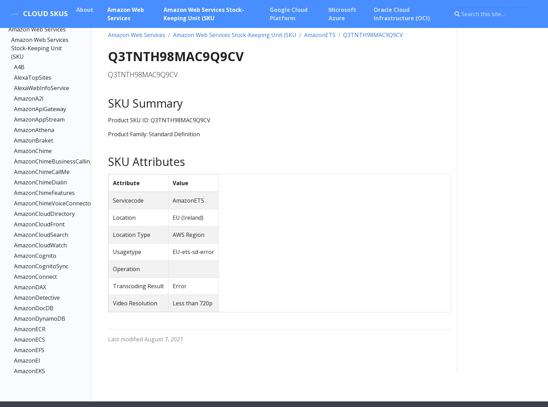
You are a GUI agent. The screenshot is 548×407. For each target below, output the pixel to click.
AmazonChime (33, 151)
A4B (19, 67)
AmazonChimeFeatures (42, 193)
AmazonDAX (30, 287)
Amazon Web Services (37, 29)
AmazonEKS (29, 371)
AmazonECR (29, 329)
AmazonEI (27, 360)
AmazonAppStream (39, 119)
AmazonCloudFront (39, 224)
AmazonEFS (29, 350)
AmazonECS (29, 339)
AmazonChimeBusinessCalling (42, 161)
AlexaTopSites (32, 77)
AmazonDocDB (33, 308)
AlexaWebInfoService (41, 88)
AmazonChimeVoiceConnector (42, 203)
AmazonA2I (29, 98)
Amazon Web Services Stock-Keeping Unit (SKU (39, 48)
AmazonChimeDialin (40, 182)
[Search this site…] (491, 14)
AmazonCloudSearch (41, 235)
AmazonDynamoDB (39, 318)
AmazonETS (320, 35)
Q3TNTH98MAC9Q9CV (373, 35)
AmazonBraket (33, 140)
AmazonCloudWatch (40, 245)
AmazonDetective (37, 297)
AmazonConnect (35, 277)
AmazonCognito (35, 256)
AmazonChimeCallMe (42, 172)
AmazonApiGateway (40, 109)
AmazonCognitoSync (41, 266)
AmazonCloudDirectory (42, 214)
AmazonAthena (34, 130)
